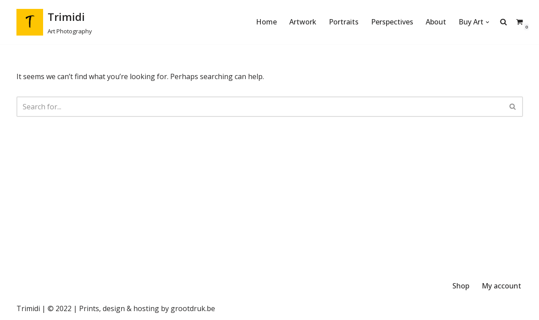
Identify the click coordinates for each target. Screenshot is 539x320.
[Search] (259, 106)
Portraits (344, 22)
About (436, 22)
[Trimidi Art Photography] (54, 22)
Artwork (302, 22)
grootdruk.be (193, 308)
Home (266, 22)
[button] (487, 22)
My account (501, 286)
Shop (460, 286)
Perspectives (392, 22)
